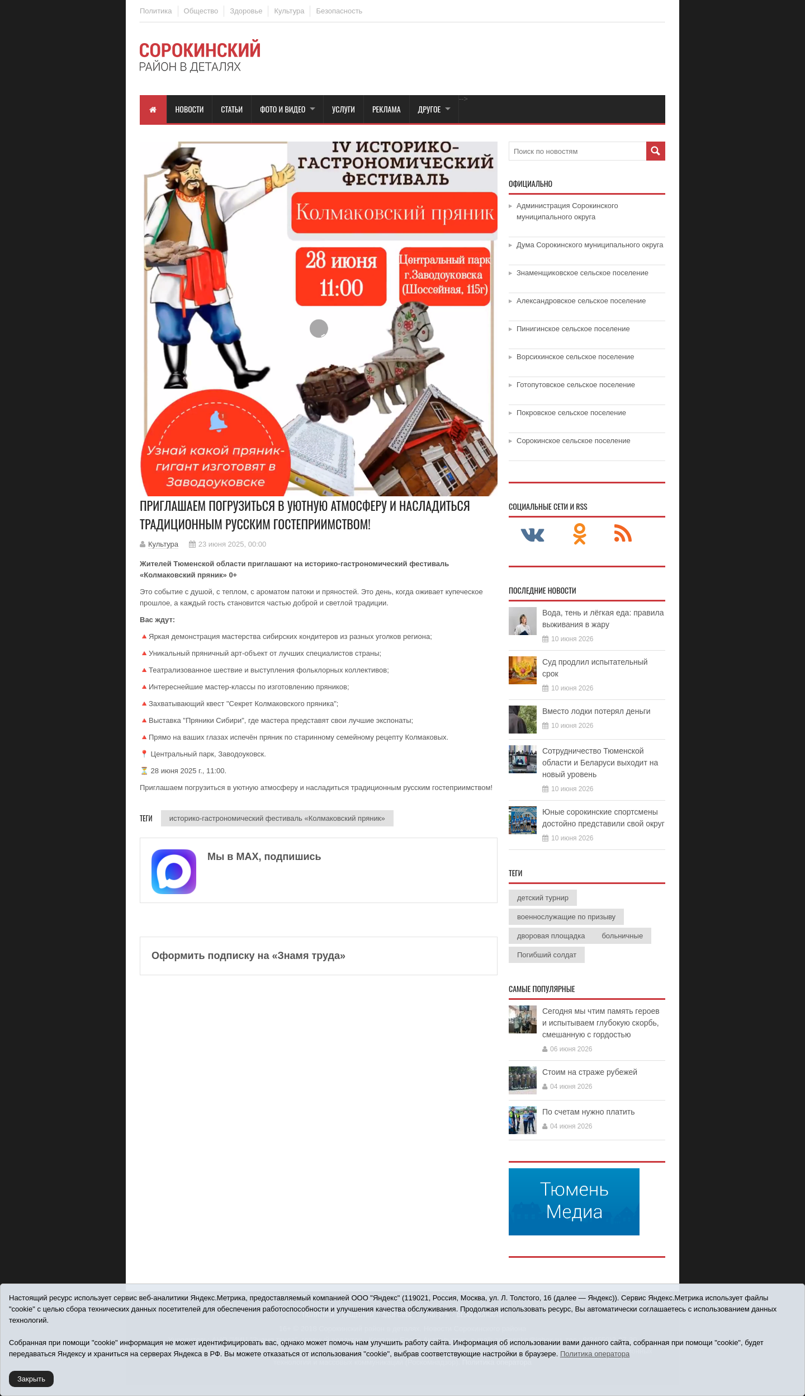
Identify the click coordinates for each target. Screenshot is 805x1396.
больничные (622, 936)
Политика (156, 11)
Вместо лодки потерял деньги (596, 711)
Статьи (232, 109)
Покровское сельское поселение (571, 412)
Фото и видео (282, 109)
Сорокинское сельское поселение (574, 440)
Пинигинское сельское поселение (573, 329)
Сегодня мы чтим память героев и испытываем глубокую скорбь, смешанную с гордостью (601, 1023)
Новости (190, 109)
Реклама (386, 109)
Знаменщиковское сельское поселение (582, 273)
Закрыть (31, 1379)
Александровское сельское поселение (581, 301)
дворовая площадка (551, 936)
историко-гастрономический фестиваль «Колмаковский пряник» (277, 818)
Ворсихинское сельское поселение (575, 356)
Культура (289, 11)
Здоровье (246, 11)
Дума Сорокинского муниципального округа (590, 245)
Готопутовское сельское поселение (576, 384)
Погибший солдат (546, 955)
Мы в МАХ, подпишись (264, 856)
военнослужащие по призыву (566, 917)
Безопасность (339, 11)
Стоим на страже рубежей (589, 1072)
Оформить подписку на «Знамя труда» (248, 955)
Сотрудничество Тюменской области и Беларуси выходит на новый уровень (600, 762)
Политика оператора (594, 1354)
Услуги (343, 109)
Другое (429, 109)
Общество (201, 11)
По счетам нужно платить (588, 1111)
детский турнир (543, 898)
